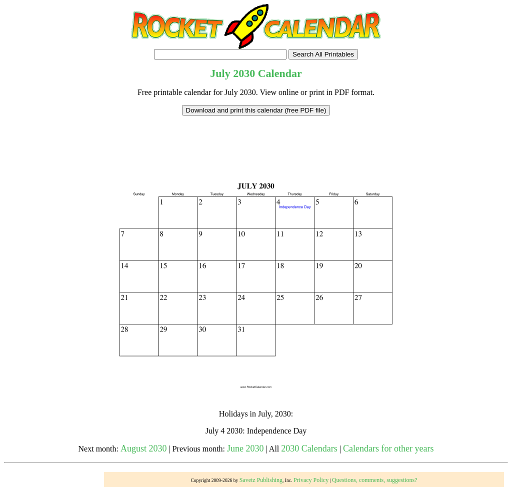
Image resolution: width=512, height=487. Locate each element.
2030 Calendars (309, 449)
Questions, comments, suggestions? (375, 480)
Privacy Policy (311, 480)
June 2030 (245, 449)
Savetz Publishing (261, 480)
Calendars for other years (388, 449)
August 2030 (143, 449)
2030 (244, 73)
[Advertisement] (256, 138)
